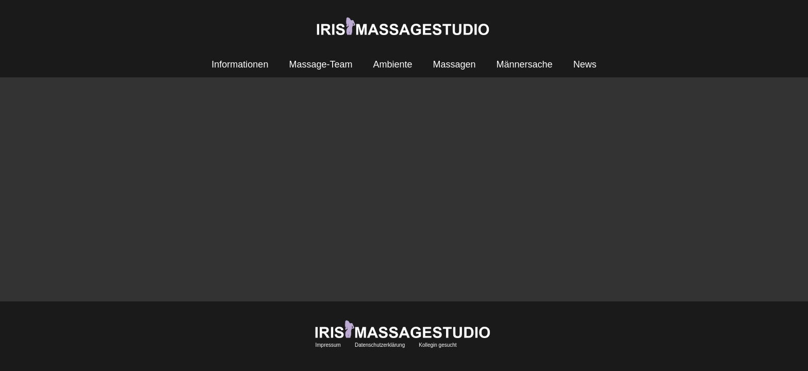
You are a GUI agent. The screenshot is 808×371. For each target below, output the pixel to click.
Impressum (327, 345)
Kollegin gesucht (437, 345)
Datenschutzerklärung (380, 345)
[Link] (404, 26)
